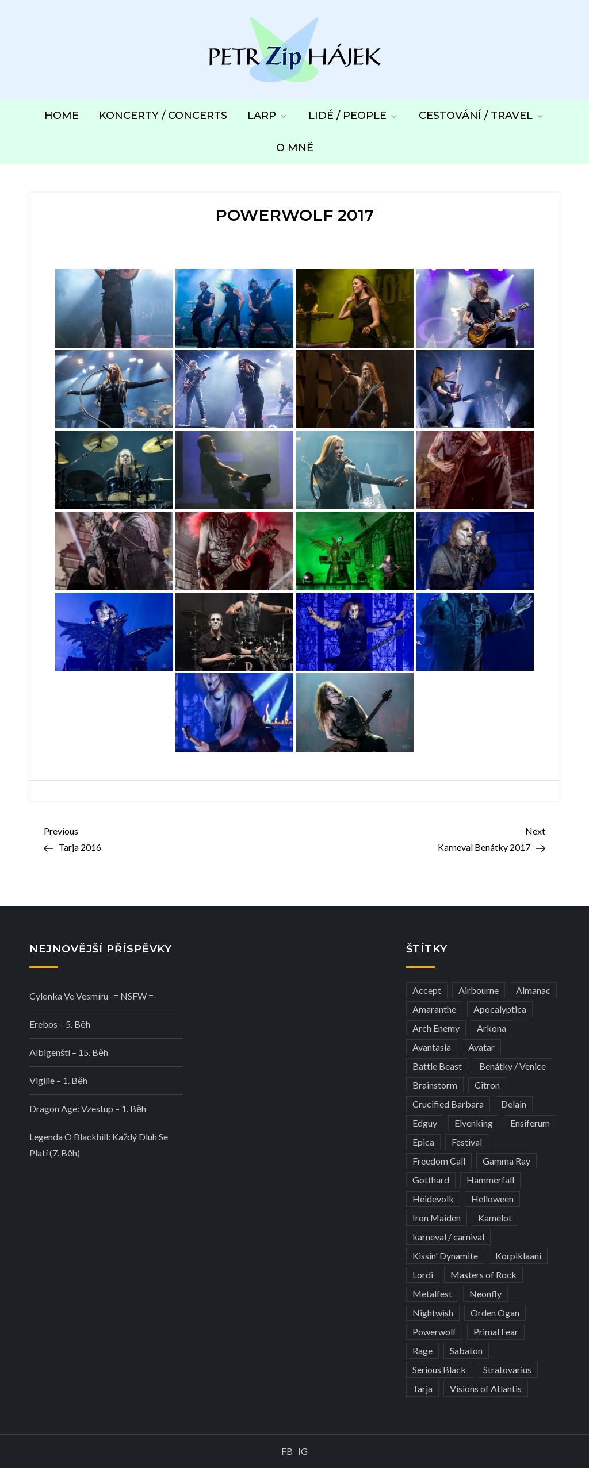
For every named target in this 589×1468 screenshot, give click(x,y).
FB (287, 1451)
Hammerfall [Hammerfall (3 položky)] (490, 1179)
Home (61, 115)
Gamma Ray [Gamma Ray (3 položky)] (506, 1160)
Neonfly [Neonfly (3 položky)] (485, 1293)
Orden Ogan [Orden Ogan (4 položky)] (495, 1312)
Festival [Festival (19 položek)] (467, 1141)
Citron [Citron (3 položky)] (487, 1084)
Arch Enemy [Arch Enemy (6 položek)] (436, 1028)
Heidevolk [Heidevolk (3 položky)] (433, 1198)
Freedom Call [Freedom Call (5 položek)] (438, 1160)
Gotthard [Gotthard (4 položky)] (430, 1179)
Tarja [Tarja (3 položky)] (422, 1388)
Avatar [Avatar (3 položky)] (481, 1047)
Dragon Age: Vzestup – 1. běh (87, 1108)
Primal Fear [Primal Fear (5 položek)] (495, 1331)
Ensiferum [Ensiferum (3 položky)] (530, 1122)
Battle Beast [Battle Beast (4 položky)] (437, 1065)
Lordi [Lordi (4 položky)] (422, 1274)
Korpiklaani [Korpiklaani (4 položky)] (518, 1255)
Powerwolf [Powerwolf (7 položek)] (434, 1331)
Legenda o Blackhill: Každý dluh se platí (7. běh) (98, 1144)
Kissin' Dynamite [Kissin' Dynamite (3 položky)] (445, 1255)
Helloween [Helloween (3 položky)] (492, 1198)
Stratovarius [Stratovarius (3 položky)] (507, 1369)
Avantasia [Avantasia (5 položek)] (431, 1047)
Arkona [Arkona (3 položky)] (491, 1028)
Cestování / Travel (482, 115)
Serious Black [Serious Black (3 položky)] (439, 1369)
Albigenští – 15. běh (68, 1052)
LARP (267, 115)
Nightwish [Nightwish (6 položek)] (432, 1312)
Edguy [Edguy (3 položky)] (424, 1122)
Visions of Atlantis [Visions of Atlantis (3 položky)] (486, 1388)
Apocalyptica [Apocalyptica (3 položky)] (499, 1009)
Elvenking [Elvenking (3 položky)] (473, 1122)
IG (303, 1451)
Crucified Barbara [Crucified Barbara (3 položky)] (448, 1103)
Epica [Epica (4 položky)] (423, 1141)
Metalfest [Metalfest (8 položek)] (432, 1293)
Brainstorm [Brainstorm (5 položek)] (434, 1084)
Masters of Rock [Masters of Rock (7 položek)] (483, 1274)
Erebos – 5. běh (59, 1024)
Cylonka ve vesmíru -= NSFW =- (93, 995)
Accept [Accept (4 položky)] (426, 990)
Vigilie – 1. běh (58, 1080)
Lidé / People (353, 115)
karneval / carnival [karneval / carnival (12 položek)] (448, 1236)
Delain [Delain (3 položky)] (513, 1103)
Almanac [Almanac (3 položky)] (533, 990)
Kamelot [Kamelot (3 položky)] (495, 1217)
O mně (294, 147)
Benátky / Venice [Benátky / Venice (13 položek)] (512, 1065)
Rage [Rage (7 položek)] (422, 1350)
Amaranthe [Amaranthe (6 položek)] (434, 1009)
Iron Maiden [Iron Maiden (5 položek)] (436, 1217)
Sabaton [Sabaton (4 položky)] (466, 1350)
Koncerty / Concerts (163, 115)
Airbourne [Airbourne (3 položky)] (478, 990)
